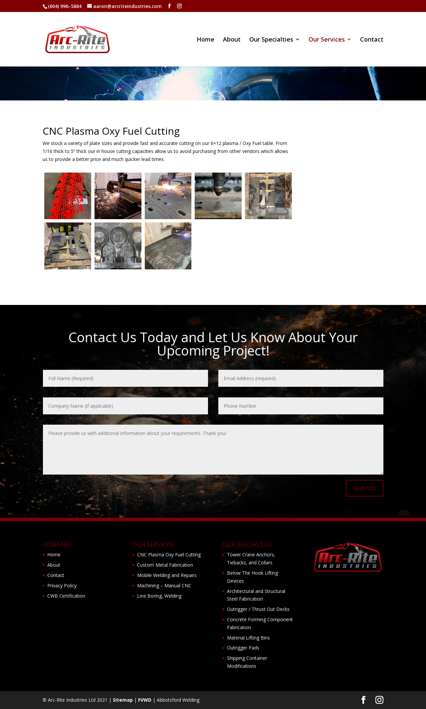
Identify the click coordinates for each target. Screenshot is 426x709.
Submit (364, 488)
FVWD (144, 700)
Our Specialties (271, 40)
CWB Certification (66, 596)
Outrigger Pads (243, 647)
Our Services (327, 40)
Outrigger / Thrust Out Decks (258, 609)
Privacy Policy (62, 585)
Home (205, 40)
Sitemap (123, 700)
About (232, 40)
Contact (371, 40)
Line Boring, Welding (159, 596)
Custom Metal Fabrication (165, 565)
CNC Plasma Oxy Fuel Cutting (169, 554)
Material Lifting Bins (248, 638)
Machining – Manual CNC (164, 585)
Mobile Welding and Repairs (167, 575)
